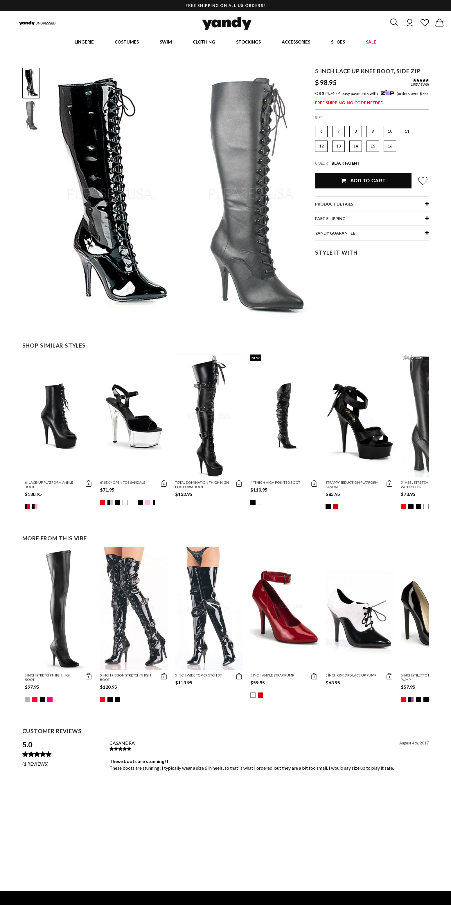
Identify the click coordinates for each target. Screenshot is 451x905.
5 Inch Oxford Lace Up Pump (351, 676)
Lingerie (84, 42)
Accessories (296, 42)
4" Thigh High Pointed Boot (275, 483)
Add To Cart (363, 181)
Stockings (248, 42)
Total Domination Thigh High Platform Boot (202, 485)
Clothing (204, 42)
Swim (166, 42)
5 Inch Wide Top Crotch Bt (198, 676)
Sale (371, 42)
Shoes (338, 42)
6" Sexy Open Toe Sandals (122, 483)
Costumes (127, 42)
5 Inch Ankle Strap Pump (272, 676)
